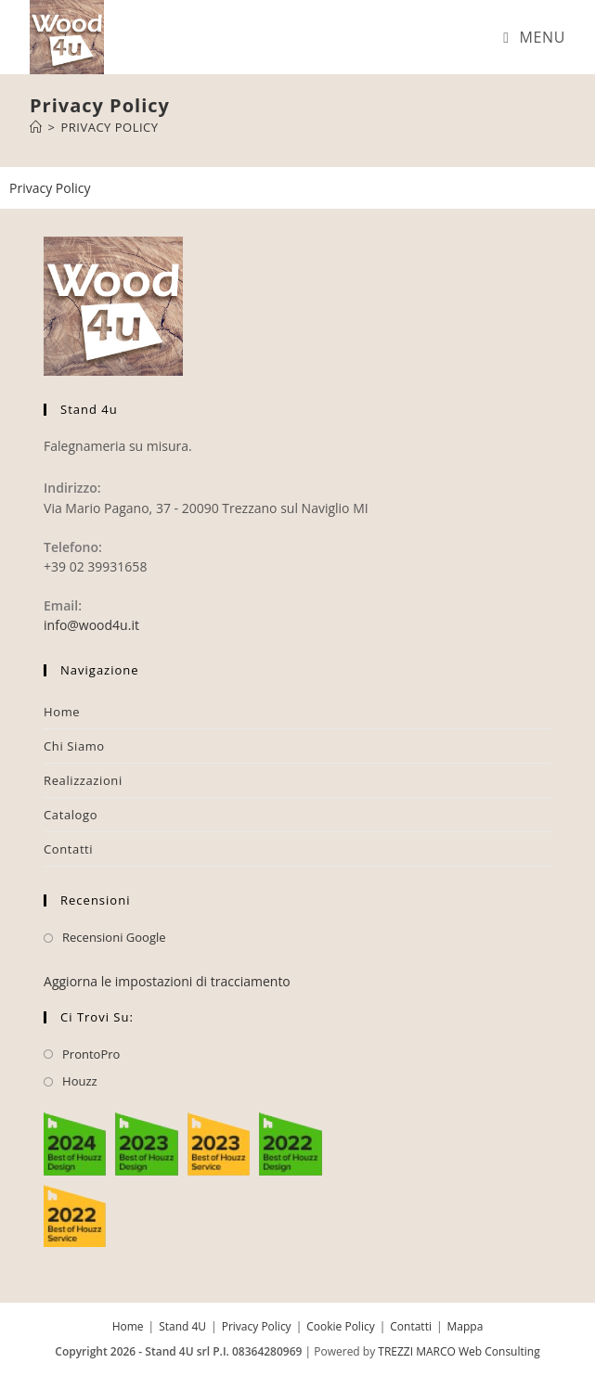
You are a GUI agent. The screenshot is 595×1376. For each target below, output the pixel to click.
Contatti (68, 849)
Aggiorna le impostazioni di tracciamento (167, 981)
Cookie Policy (340, 1326)
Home (62, 711)
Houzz (79, 1081)
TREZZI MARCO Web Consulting (458, 1351)
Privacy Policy (109, 127)
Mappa (465, 1326)
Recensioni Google (113, 937)
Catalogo (70, 814)
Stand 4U (182, 1326)
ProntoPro (91, 1054)
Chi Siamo (74, 746)
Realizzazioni (83, 780)
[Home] (36, 127)
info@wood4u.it (91, 625)
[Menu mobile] (534, 37)
